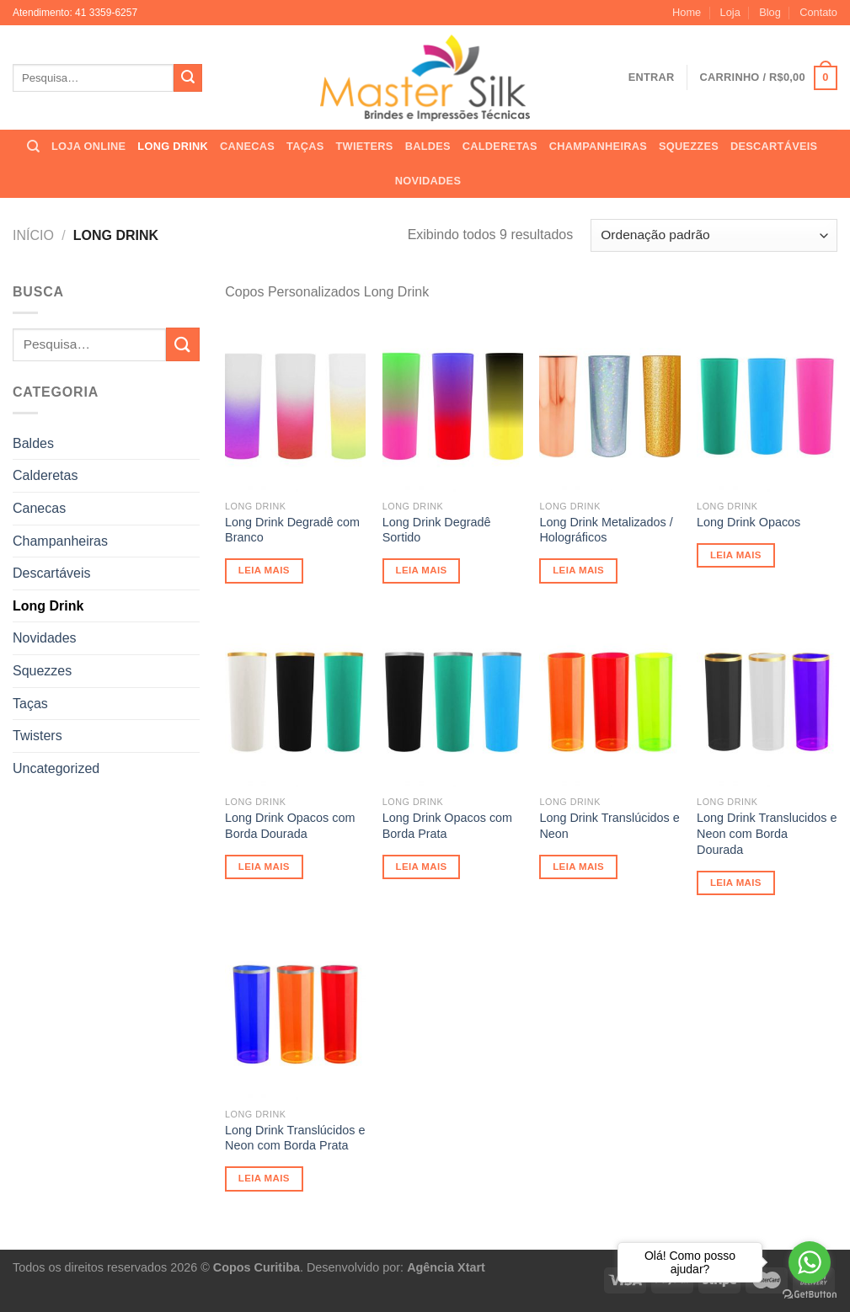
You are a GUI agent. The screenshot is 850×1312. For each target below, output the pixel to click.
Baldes (33, 443)
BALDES (428, 146)
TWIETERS (364, 146)
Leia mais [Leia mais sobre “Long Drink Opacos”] (736, 555)
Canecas (39, 508)
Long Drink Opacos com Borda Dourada (290, 825)
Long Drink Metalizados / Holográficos (605, 530)
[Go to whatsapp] (810, 1262)
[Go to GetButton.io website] (810, 1294)
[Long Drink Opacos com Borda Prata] (452, 701)
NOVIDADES (428, 180)
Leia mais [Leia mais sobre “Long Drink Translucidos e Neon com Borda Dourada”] (736, 882)
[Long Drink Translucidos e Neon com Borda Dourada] (767, 701)
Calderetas (45, 475)
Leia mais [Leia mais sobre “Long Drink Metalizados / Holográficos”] (578, 570)
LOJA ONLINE (88, 146)
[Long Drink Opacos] (767, 406)
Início (33, 235)
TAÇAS (304, 146)
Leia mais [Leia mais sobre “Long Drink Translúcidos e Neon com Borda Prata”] (264, 1178)
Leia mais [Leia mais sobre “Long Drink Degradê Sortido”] (421, 570)
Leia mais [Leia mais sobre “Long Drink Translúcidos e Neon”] (578, 866)
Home (686, 12)
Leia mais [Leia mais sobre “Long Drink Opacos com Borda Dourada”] (264, 866)
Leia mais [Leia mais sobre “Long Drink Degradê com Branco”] (264, 570)
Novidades (45, 638)
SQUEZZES (689, 146)
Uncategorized (56, 768)
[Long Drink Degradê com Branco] (295, 406)
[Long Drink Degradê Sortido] (452, 406)
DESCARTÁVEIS (773, 146)
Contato (818, 12)
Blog (770, 12)
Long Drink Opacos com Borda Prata (447, 825)
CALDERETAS (499, 146)
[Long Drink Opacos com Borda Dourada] (295, 701)
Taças (30, 703)
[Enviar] (188, 78)
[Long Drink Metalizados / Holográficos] (609, 406)
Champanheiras (60, 541)
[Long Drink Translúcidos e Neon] (609, 701)
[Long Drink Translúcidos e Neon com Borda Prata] (295, 1014)
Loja (730, 12)
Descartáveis (51, 573)
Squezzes (42, 671)
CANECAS (247, 146)
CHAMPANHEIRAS (598, 146)
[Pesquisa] (33, 147)
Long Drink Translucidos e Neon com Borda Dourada (767, 833)
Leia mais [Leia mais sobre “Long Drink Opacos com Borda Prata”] (421, 866)
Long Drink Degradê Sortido (436, 530)
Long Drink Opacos (748, 522)
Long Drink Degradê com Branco (292, 530)
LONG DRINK (172, 146)
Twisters (37, 735)
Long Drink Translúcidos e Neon (609, 825)
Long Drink (48, 606)
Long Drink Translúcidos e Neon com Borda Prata (295, 1138)
